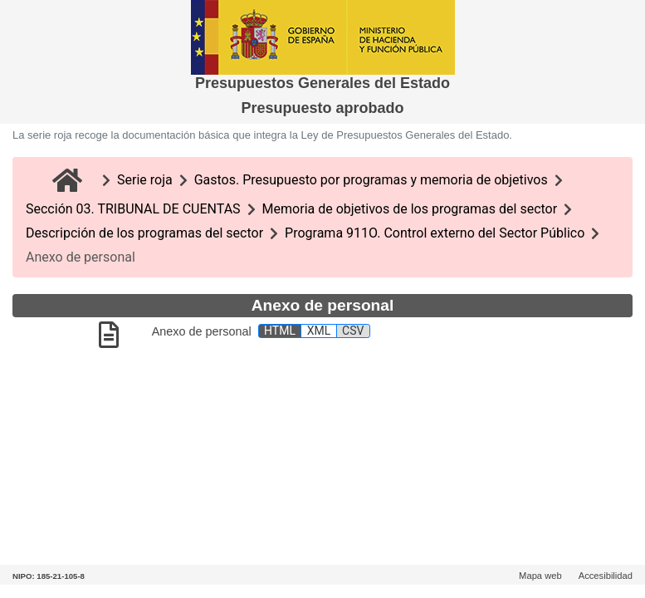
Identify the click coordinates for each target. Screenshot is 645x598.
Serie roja (145, 180)
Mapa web (540, 576)
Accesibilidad (606, 576)
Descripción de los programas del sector (144, 233)
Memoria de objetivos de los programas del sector (410, 209)
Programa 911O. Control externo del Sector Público (434, 233)
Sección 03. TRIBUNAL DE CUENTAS (133, 209)
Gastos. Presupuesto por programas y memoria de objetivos (371, 180)
